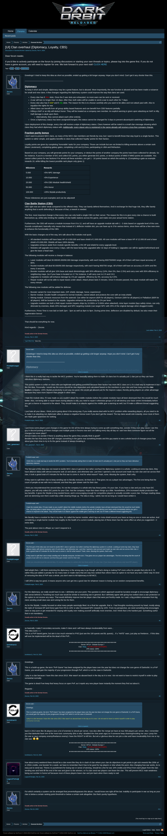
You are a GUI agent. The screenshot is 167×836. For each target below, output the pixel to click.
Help (153, 830)
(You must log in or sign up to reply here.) (149, 818)
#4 (159, 535)
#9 (159, 755)
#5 (159, 584)
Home (10, 31)
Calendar (33, 31)
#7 (159, 654)
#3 (159, 445)
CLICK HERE (100, 64)
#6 (159, 620)
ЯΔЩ (84, 647)
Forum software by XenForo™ (58, 833)
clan (17, 68)
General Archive (19, 50)
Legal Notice (147, 830)
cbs (11, 68)
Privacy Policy (159, 833)
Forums (21, 31)
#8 (159, 696)
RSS (162, 830)
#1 (159, 337)
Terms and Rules (148, 833)
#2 (159, 420)
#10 (159, 777)
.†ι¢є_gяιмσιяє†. (13, 445)
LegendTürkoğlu (13, 780)
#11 (159, 809)
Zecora (34, 50)
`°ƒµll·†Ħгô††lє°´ (29, 341)
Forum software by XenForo (21, 833)
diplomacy (24, 68)
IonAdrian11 (12, 645)
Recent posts (10, 36)
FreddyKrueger (13, 366)
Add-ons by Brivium (96, 833)
